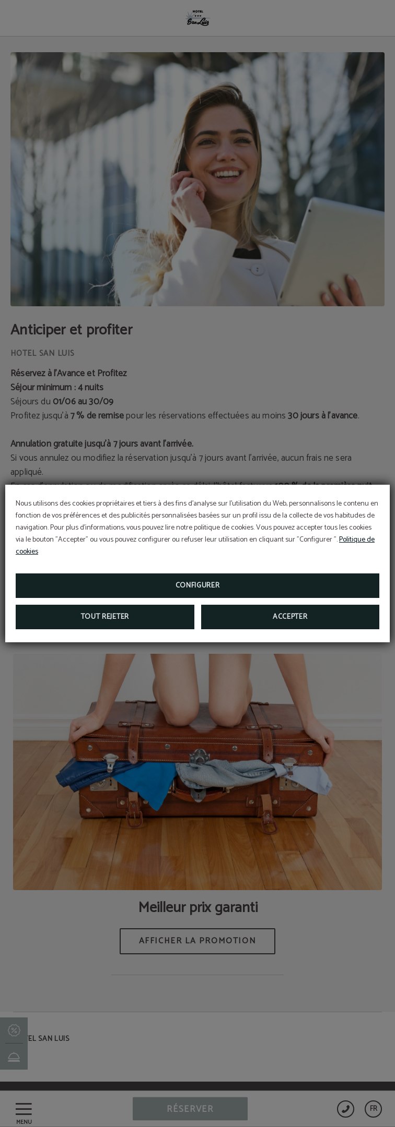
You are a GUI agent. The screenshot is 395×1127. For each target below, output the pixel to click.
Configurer (198, 586)
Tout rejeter (105, 617)
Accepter (290, 617)
